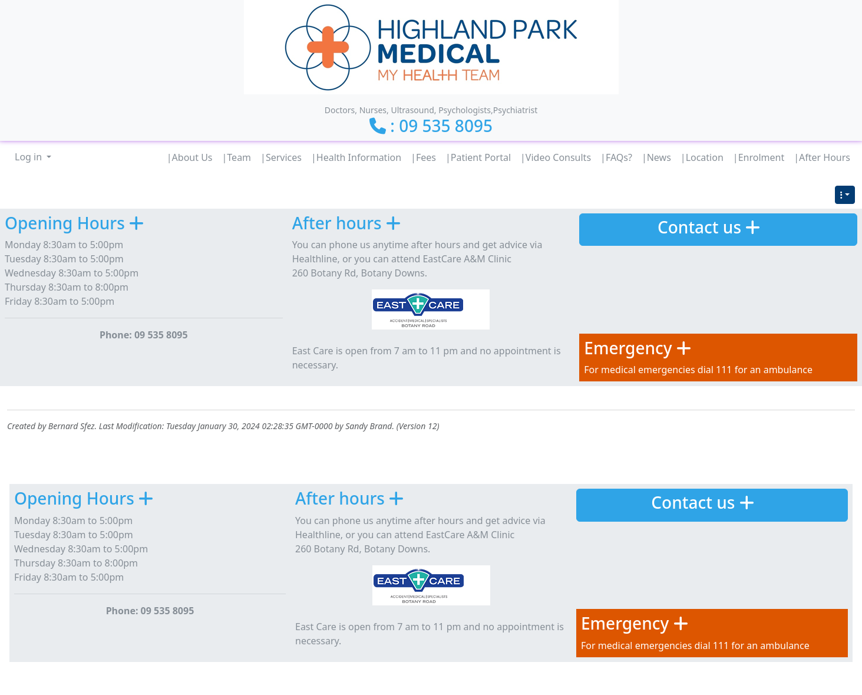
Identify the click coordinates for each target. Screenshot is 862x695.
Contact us (699, 227)
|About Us (190, 157)
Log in (29, 156)
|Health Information (356, 157)
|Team (237, 157)
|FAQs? (616, 157)
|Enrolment (758, 157)
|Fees (423, 157)
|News (656, 157)
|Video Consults (555, 157)
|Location (702, 157)
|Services (281, 157)
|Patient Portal (478, 157)
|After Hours (822, 157)
